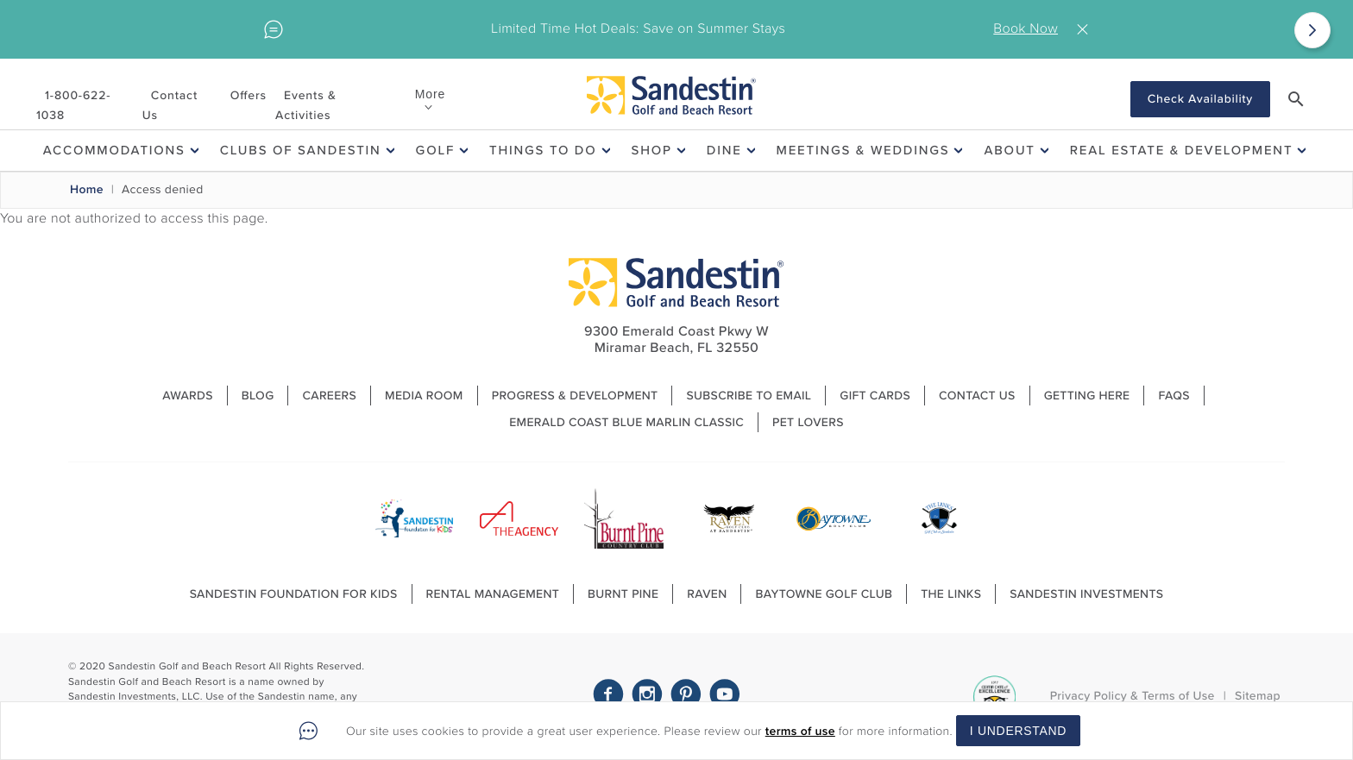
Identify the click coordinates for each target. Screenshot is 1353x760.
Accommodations (114, 150)
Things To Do (542, 150)
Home (87, 189)
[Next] (1312, 30)
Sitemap (1258, 696)
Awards (187, 395)
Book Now (1025, 29)
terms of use (800, 731)
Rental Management (493, 594)
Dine (724, 150)
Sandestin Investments (1086, 594)
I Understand (1018, 731)
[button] (1296, 99)
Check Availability (1200, 99)
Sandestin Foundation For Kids (294, 594)
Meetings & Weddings (863, 150)
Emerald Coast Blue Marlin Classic (626, 422)
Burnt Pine (623, 594)
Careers (329, 395)
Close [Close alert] (1086, 29)
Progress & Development (575, 395)
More (430, 94)
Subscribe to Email (748, 395)
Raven (707, 594)
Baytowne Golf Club (823, 594)
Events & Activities (306, 105)
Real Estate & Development (1181, 150)
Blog (258, 395)
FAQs (1173, 395)
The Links (951, 594)
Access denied (162, 189)
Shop (652, 150)
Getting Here (1087, 395)
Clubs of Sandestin (300, 150)
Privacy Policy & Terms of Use (1132, 696)
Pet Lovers (808, 422)
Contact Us (170, 105)
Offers (248, 95)
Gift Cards (875, 395)
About (1009, 150)
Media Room (424, 395)
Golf (435, 150)
